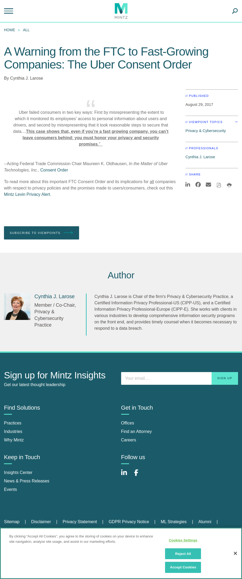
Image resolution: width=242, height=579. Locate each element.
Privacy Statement (80, 521)
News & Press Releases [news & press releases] (26, 481)
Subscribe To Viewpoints (41, 233)
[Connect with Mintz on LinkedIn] (126, 475)
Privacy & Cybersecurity (205, 131)
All (26, 30)
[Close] (235, 553)
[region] (121, 553)
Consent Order (54, 170)
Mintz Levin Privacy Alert (27, 194)
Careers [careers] (128, 440)
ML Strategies (174, 521)
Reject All (183, 554)
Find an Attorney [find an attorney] (136, 431)
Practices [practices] (12, 423)
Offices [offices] (127, 423)
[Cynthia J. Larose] (17, 306)
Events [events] (10, 489)
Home (9, 30)
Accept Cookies (183, 567)
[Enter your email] (179, 378)
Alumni (204, 521)
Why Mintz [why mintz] (14, 440)
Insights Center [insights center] (18, 472)
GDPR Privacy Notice (129, 521)
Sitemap (12, 521)
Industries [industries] (13, 431)
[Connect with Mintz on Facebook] (139, 475)
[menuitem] (11, 30)
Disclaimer (41, 521)
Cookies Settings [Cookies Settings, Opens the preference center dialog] (183, 540)
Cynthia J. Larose (26, 78)
